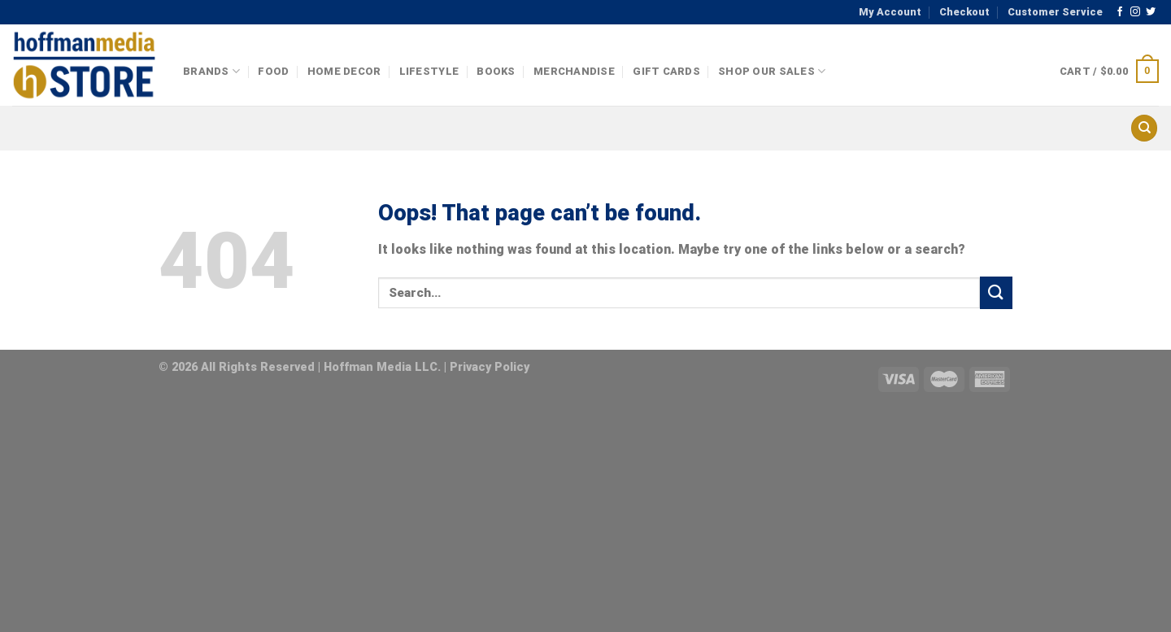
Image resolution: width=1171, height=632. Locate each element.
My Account (890, 12)
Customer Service (1055, 12)
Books (496, 71)
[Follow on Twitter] (1151, 12)
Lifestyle (429, 71)
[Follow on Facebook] (1120, 12)
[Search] (1144, 128)
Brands (211, 71)
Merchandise (574, 71)
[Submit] (996, 292)
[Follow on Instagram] (1135, 12)
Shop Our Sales (771, 71)
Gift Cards (666, 71)
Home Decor (344, 71)
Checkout (964, 12)
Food (273, 71)
